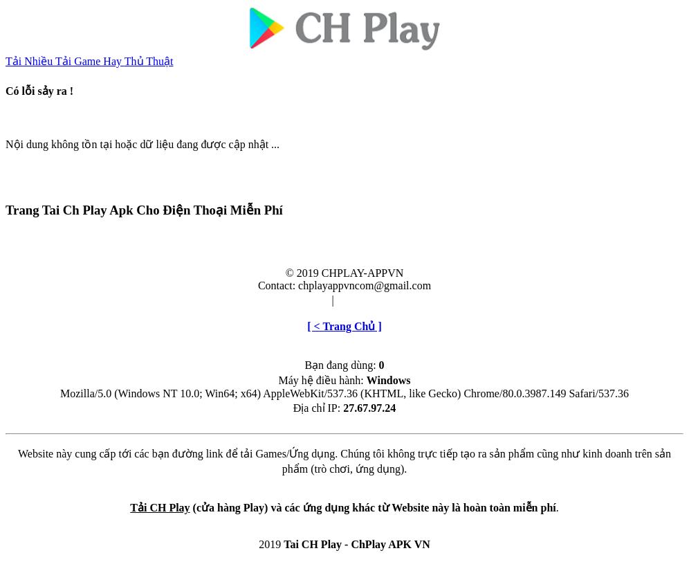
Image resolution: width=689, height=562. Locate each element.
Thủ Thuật (149, 61)
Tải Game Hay (90, 61)
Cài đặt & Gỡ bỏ (375, 300)
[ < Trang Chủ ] (344, 326)
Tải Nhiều (30, 61)
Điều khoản (302, 300)
